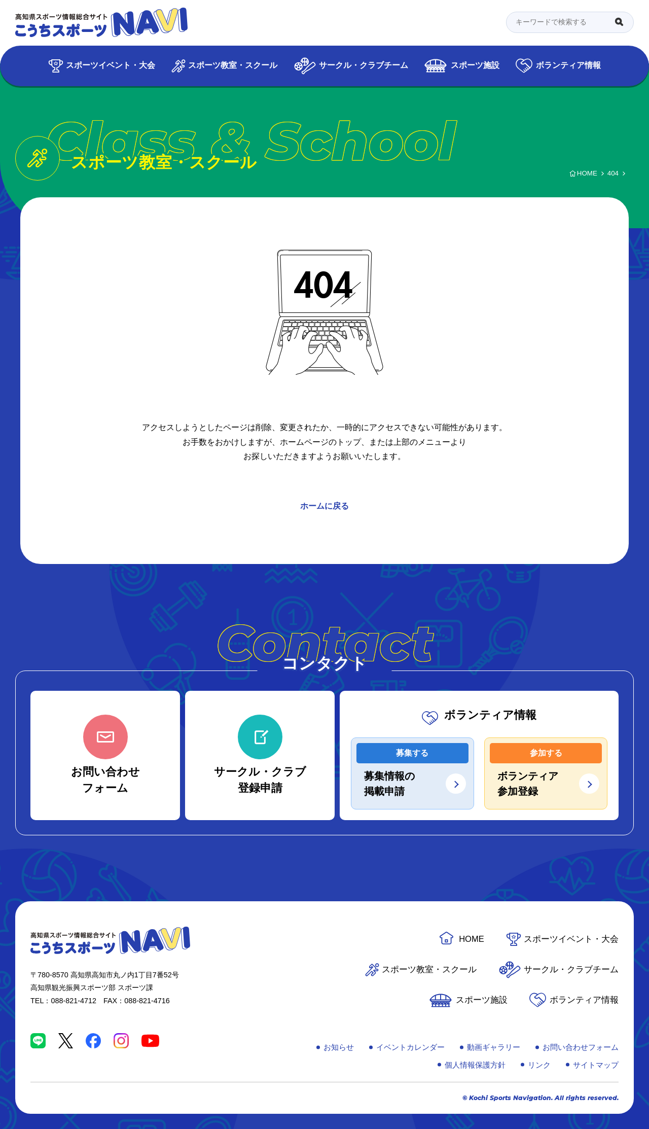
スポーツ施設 (475, 65)
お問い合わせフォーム (581, 1047)
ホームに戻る (324, 506)
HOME (471, 939)
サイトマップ (596, 1065)
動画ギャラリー (493, 1047)
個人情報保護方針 (475, 1065)
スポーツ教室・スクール (232, 65)
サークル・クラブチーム (363, 65)
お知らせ (338, 1047)
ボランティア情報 (568, 65)
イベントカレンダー (410, 1047)
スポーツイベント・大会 (110, 65)
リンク (539, 1065)
